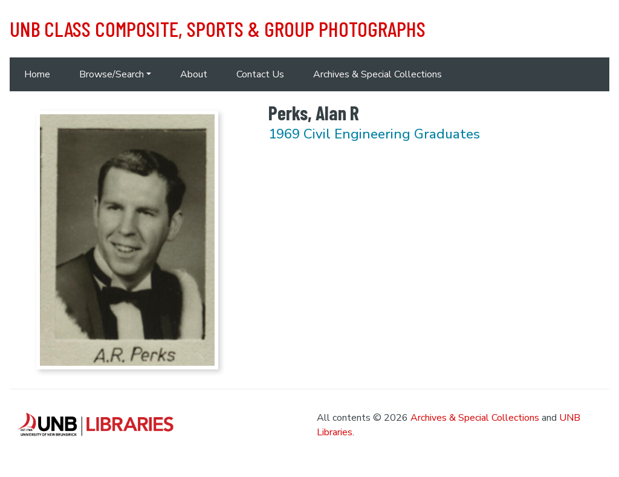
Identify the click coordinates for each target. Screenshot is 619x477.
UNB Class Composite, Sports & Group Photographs (218, 28)
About (193, 74)
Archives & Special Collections (377, 74)
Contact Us (260, 74)
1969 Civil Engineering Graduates (374, 134)
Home (37, 74)
